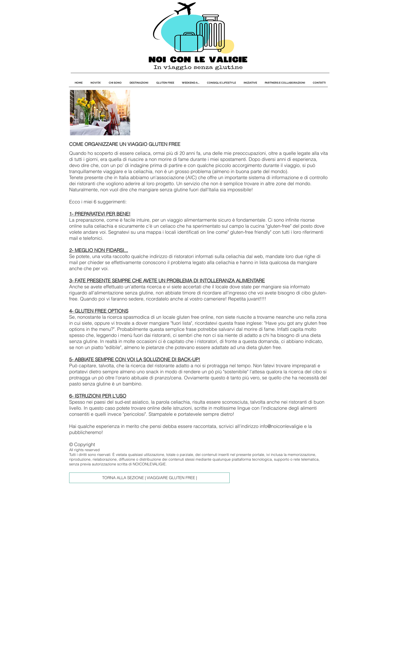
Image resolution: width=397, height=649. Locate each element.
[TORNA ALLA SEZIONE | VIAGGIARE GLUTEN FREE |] (149, 478)
